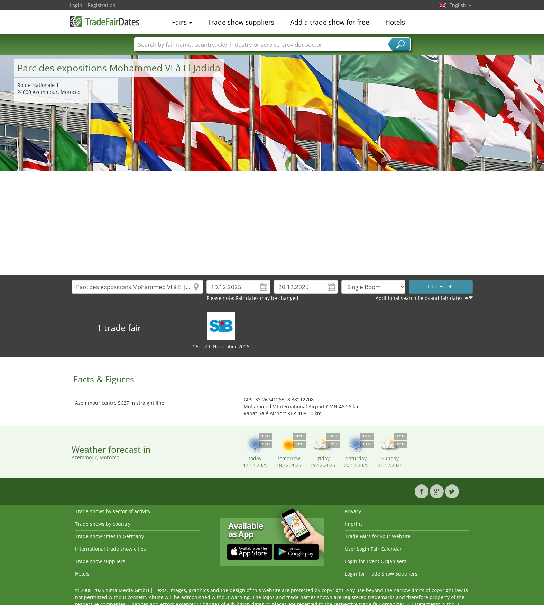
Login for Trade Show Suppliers (381, 573)
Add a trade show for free (329, 22)
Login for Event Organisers (375, 561)
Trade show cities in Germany (109, 536)
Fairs (182, 22)
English (460, 5)
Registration (101, 5)
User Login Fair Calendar (373, 548)
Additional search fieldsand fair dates (419, 298)
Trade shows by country (102, 524)
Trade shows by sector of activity (112, 511)
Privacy (353, 511)
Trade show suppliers (241, 22)
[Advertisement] (272, 223)
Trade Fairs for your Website (378, 536)
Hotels (395, 22)
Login (76, 5)
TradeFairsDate (104, 21)
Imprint (353, 524)
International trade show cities (110, 548)
